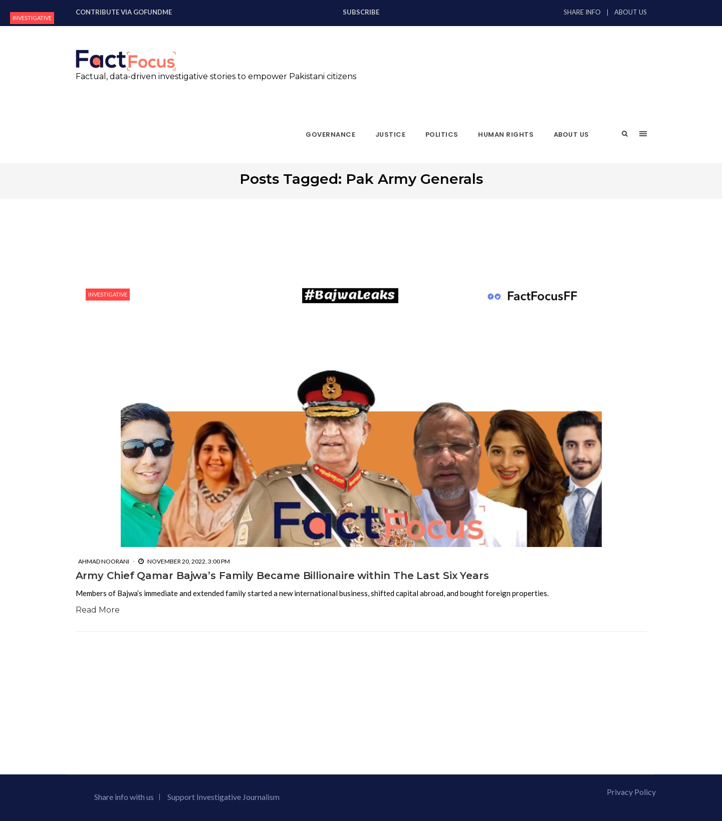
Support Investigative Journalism (223, 796)
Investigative (32, 18)
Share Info (582, 12)
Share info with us (124, 796)
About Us (630, 12)
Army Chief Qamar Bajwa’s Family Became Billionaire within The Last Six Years (282, 576)
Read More (98, 610)
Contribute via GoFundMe (124, 12)
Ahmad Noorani (103, 561)
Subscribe (361, 12)
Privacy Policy (631, 791)
